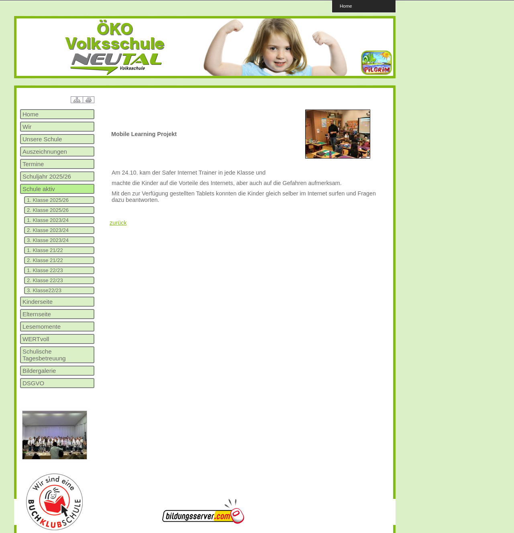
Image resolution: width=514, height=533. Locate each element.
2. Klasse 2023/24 (48, 230)
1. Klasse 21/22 (45, 250)
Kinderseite (37, 301)
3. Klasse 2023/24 (48, 240)
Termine (33, 164)
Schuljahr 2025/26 (46, 176)
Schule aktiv (38, 188)
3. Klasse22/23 (44, 290)
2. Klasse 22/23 (45, 280)
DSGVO (33, 383)
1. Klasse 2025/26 (48, 200)
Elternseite (36, 314)
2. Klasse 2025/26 (48, 210)
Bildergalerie (39, 370)
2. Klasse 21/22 (45, 260)
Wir (27, 126)
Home (346, 6)
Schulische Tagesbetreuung (44, 355)
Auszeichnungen (44, 151)
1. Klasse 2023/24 (48, 220)
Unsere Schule (42, 139)
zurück (118, 223)
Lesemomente (41, 326)
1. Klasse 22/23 (45, 270)
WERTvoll (35, 339)
